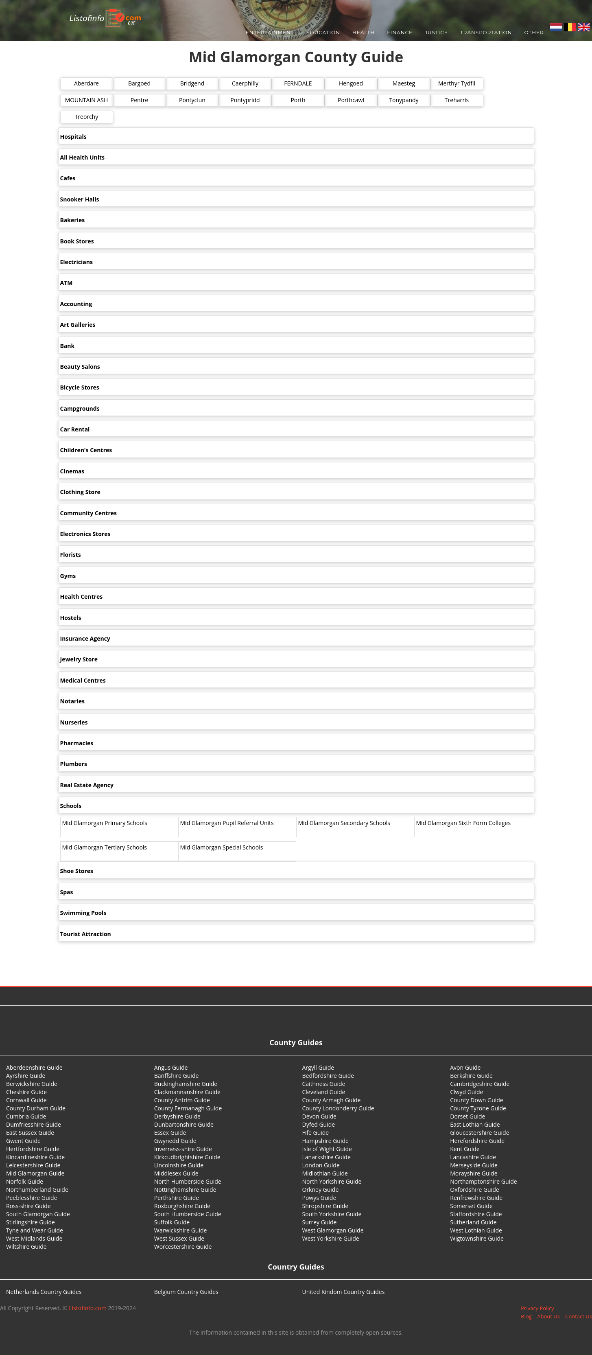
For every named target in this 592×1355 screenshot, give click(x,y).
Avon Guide (465, 1067)
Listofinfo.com (88, 1308)
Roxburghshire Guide (182, 1206)
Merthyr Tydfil (456, 83)
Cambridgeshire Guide (479, 1084)
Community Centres (88, 513)
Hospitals (73, 136)
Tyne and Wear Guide (34, 1230)
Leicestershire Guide (33, 1165)
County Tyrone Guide (478, 1108)
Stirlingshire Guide (30, 1222)
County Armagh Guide (331, 1100)
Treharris (457, 100)
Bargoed (139, 83)
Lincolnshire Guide (178, 1165)
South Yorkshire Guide (332, 1214)
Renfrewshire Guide (476, 1198)
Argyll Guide (318, 1067)
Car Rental (75, 429)
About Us (548, 1316)
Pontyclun (192, 100)
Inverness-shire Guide (183, 1149)
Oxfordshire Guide (474, 1189)
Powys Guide (319, 1198)
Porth (298, 100)
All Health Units (82, 157)
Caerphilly (245, 83)
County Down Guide (476, 1100)
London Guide (321, 1165)
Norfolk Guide (24, 1181)
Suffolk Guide (172, 1222)
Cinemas (72, 471)
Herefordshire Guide (477, 1141)
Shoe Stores (77, 871)
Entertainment (270, 32)
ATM (66, 283)
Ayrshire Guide (25, 1075)
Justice (436, 32)
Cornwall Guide (26, 1100)
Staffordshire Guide (476, 1214)
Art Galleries (78, 324)
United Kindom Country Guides (343, 1292)
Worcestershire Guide (183, 1246)
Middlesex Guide (176, 1173)
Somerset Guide (471, 1206)
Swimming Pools (83, 913)
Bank (67, 346)
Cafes (68, 178)
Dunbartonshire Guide (184, 1124)
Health (363, 32)
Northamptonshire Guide (483, 1181)
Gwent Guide (23, 1141)
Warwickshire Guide (180, 1230)
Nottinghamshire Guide (185, 1189)
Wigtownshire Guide (477, 1238)
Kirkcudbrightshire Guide (187, 1157)
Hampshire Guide (325, 1141)
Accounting (76, 304)
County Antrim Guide (182, 1100)
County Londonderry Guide (338, 1108)
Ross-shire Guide (28, 1206)
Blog (526, 1316)
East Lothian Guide (475, 1124)
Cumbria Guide (26, 1116)
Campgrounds (80, 408)
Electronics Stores (85, 534)
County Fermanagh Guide (188, 1108)
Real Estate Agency (87, 785)
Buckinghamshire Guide (185, 1084)
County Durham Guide (36, 1108)
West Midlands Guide (34, 1238)
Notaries (72, 701)
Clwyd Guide (466, 1092)
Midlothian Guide (325, 1173)
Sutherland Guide (473, 1222)
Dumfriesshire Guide (33, 1124)
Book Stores (77, 241)
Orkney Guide (320, 1189)
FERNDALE (298, 83)
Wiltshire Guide (26, 1246)
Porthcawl (351, 100)
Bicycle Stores (79, 387)
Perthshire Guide (176, 1198)
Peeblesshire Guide (31, 1198)
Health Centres (81, 596)
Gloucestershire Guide (479, 1132)
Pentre (139, 100)
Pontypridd (245, 100)
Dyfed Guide (318, 1124)
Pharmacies (77, 743)
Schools (71, 806)
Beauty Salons (80, 366)
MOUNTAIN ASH (86, 100)
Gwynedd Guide (175, 1141)
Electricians (76, 262)
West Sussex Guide (179, 1238)
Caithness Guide (323, 1084)
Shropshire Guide (325, 1206)
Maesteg (404, 83)
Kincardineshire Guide (35, 1157)
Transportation (486, 32)
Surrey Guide (319, 1222)
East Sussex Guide (30, 1132)
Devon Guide (319, 1116)
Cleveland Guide (323, 1092)
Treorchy (86, 116)
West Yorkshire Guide (330, 1238)
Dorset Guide (467, 1116)
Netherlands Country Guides (44, 1292)
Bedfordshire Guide (328, 1075)
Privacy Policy (537, 1308)
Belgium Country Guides (186, 1292)
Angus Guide (171, 1067)
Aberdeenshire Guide (34, 1067)
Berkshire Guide (471, 1075)
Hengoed (351, 83)
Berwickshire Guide (31, 1084)
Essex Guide (170, 1132)
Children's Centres (86, 450)
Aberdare (86, 83)
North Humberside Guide (187, 1181)
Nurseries (74, 722)
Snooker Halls (79, 199)
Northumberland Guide (37, 1189)
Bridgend (192, 83)
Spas (66, 892)
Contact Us (578, 1316)
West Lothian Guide (476, 1230)
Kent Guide (464, 1149)
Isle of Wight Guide (327, 1149)
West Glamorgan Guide (333, 1230)
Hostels (70, 618)
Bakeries (72, 220)
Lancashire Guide (473, 1157)
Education (323, 32)
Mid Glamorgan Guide (35, 1173)
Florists (70, 554)
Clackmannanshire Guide (187, 1092)
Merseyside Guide (474, 1165)
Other (534, 32)
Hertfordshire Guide (32, 1149)
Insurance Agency (85, 638)
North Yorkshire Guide (332, 1181)
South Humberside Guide (187, 1214)
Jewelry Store (79, 659)
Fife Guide (315, 1132)
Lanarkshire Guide (326, 1157)
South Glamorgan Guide (38, 1214)
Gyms (68, 576)
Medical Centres (83, 680)
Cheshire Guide (26, 1092)
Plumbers (73, 764)
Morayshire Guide (473, 1173)
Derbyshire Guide (177, 1116)
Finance (400, 32)
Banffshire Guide (176, 1075)
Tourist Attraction (85, 934)
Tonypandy (403, 100)
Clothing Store (80, 492)
